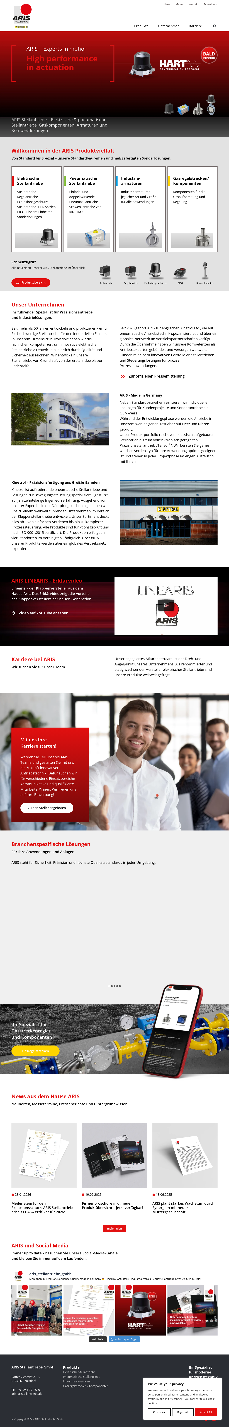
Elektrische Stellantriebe (79, 1372)
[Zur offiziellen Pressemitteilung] (123, 376)
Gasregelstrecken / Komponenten (86, 1386)
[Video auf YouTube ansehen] (13, 613)
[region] (182, 1399)
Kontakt (194, 4)
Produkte (141, 26)
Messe (179, 4)
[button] (215, 26)
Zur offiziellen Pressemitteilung (157, 376)
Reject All (182, 1412)
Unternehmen (168, 26)
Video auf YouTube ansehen (43, 612)
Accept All (206, 1412)
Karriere (195, 26)
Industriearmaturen (76, 1381)
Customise (159, 1412)
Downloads (211, 4)
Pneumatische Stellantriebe (81, 1377)
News (167, 4)
